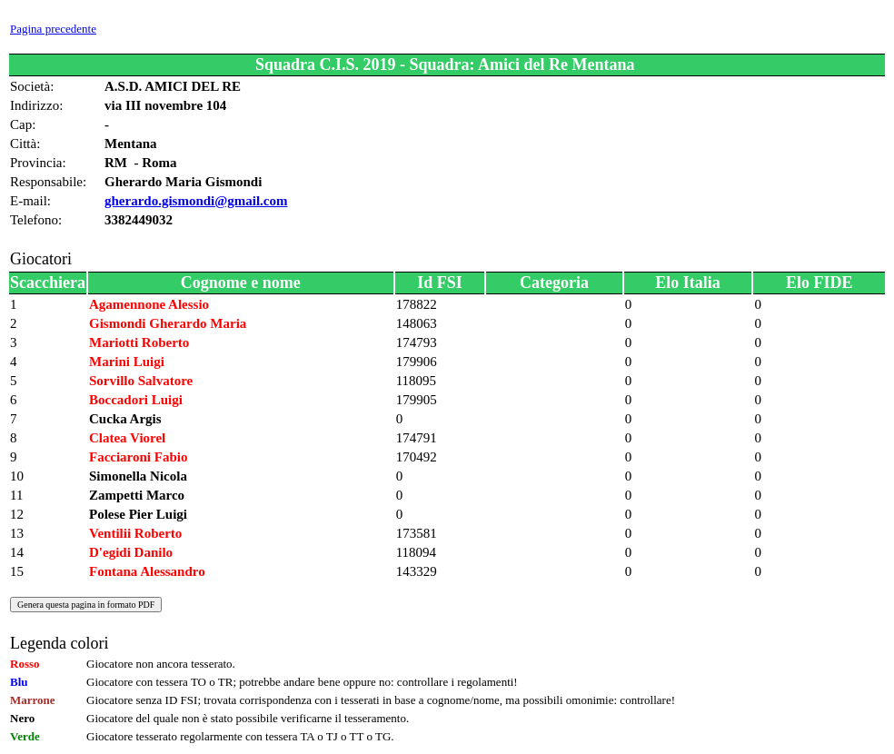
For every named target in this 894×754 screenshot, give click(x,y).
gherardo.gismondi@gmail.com (195, 200)
